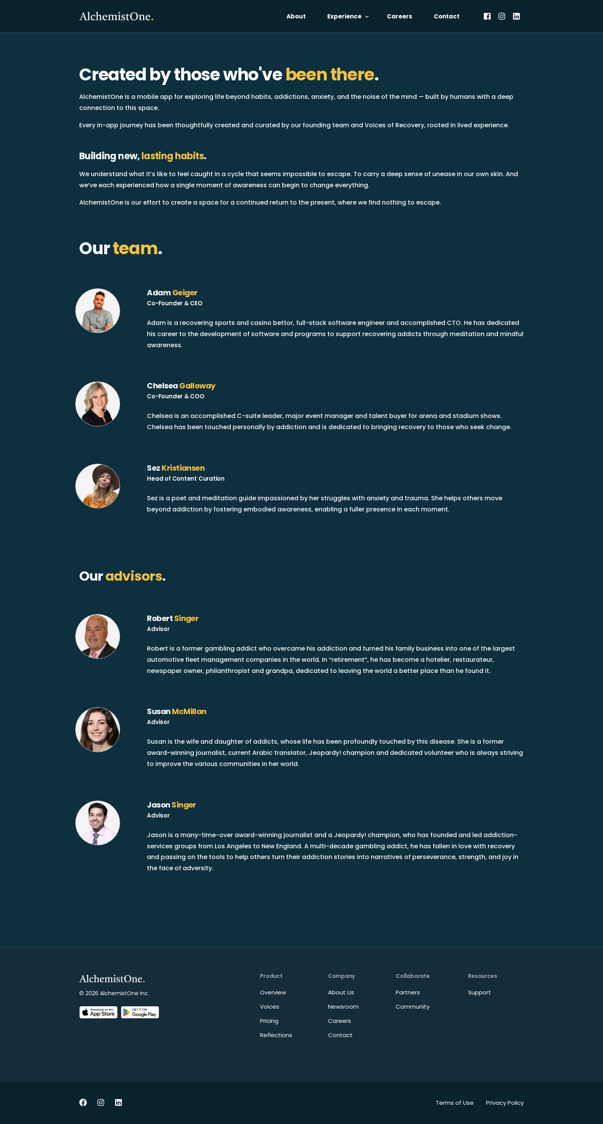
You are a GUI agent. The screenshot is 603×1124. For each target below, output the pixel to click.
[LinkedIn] (516, 16)
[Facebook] (487, 16)
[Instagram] (502, 16)
